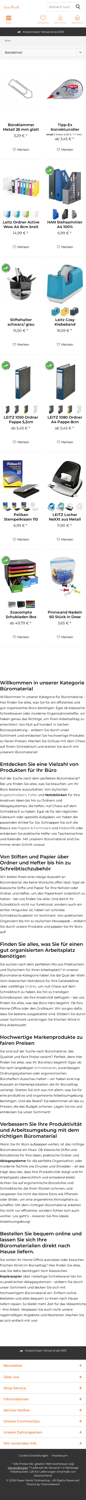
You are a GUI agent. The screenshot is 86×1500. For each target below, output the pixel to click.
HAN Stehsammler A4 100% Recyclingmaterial (65, 224)
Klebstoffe (67, 828)
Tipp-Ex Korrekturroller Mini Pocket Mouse (65, 127)
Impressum (60, 1455)
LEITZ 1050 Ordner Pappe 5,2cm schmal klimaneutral (21, 419)
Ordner (30, 986)
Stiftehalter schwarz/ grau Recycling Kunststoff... (21, 322)
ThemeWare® (50, 1484)
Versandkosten (18, 1467)
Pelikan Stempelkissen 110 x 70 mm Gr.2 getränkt (21, 517)
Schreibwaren (45, 1068)
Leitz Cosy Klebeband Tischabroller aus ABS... (65, 322)
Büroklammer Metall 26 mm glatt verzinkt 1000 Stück (21, 127)
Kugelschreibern (13, 795)
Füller (32, 795)
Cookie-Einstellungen (33, 1455)
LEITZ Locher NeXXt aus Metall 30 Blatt (65, 517)
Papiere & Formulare (34, 828)
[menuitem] (77, 20)
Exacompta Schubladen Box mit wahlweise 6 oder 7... (21, 614)
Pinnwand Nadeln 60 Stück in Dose (65, 614)
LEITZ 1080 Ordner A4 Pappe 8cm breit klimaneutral (64, 419)
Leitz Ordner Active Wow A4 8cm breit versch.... (21, 224)
